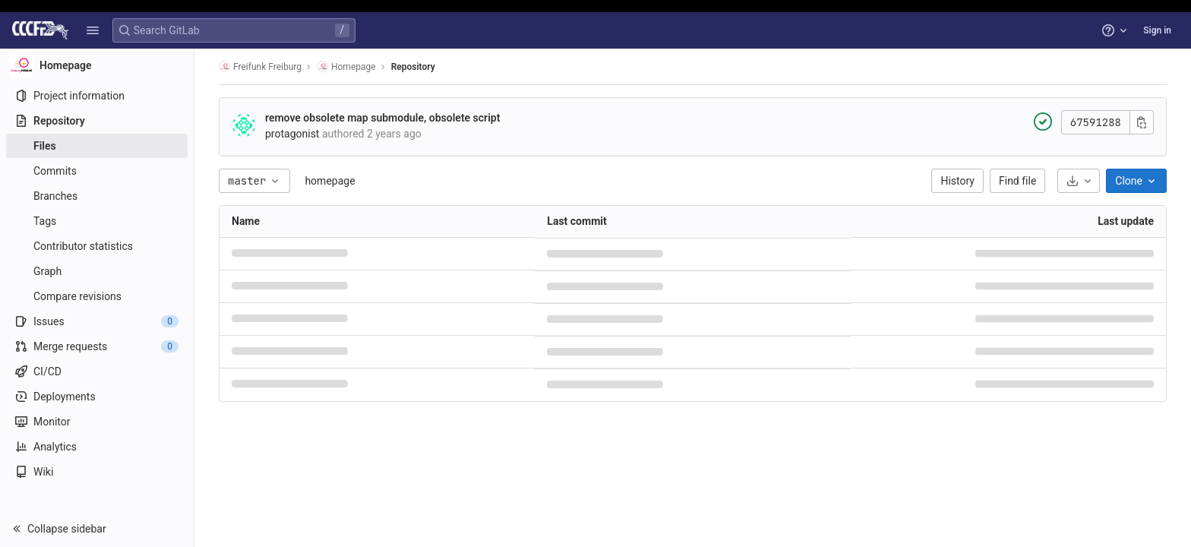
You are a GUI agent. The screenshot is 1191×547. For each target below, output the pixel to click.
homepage (330, 181)
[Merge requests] (97, 346)
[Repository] (97, 121)
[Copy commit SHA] (1141, 122)
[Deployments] (97, 396)
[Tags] (97, 221)
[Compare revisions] (97, 296)
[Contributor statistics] (97, 246)
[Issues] (97, 321)
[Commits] (97, 171)
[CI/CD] (97, 371)
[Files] (97, 146)
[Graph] (97, 271)
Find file (1017, 181)
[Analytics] (97, 447)
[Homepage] (97, 65)
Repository (413, 67)
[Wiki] (97, 472)
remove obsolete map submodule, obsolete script (382, 118)
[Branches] (97, 196)
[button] (93, 30)
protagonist (292, 134)
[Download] (1078, 181)
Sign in (1157, 30)
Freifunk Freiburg (260, 66)
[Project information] (97, 96)
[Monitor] (97, 421)
